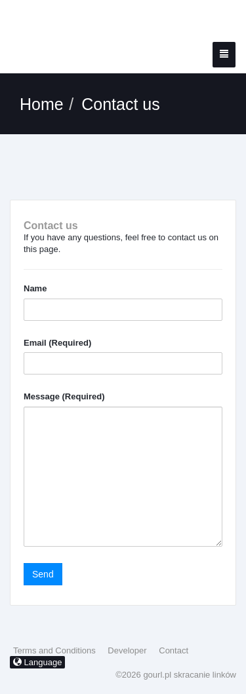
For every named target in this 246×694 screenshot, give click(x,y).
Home (42, 104)
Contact (173, 650)
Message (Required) (64, 396)
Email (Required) (57, 343)
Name (35, 288)
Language (37, 662)
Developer (127, 650)
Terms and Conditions (54, 650)
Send (43, 574)
